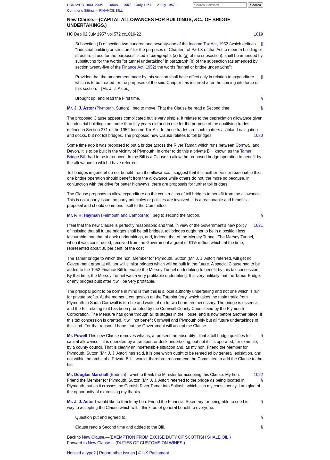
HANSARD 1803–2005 (85, 5)
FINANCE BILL (111, 10)
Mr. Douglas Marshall (87, 374)
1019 (258, 34)
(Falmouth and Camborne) (125, 215)
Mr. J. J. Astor (80, 108)
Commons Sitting (81, 10)
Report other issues (117, 453)
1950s (113, 5)
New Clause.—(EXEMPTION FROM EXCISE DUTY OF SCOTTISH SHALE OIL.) (156, 437)
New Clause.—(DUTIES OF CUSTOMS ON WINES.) (136, 443)
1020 (258, 135)
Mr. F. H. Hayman (83, 215)
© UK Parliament (153, 453)
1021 (258, 225)
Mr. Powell (77, 335)
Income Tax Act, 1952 (208, 44)
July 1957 (144, 5)
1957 (127, 5)
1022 (258, 374)
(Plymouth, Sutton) (112, 108)
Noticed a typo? (81, 453)
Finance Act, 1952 (138, 67)
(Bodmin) (118, 374)
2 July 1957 (166, 5)
